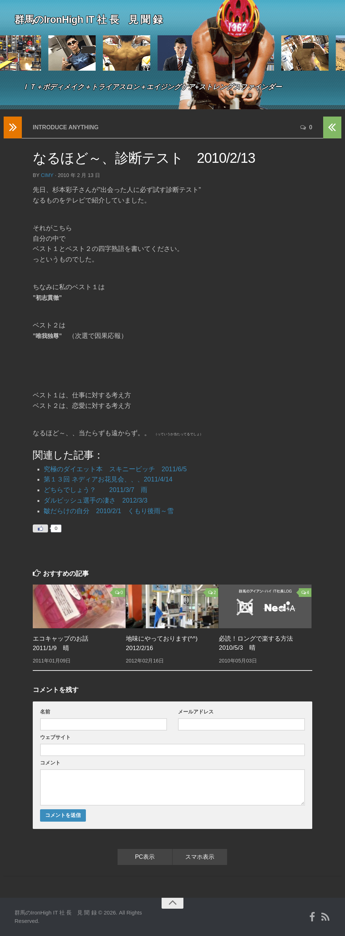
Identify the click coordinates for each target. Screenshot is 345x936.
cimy (47, 175)
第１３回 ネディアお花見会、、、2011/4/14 (108, 479)
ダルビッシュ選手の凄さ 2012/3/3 (96, 500)
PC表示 (145, 857)
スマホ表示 (199, 857)
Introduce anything (66, 127)
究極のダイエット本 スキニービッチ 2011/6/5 (115, 469)
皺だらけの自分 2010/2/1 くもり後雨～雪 (109, 511)
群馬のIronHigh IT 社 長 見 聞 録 (91, 20)
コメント (50, 763)
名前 (45, 712)
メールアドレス (196, 712)
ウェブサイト (55, 737)
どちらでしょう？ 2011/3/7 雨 (96, 489)
